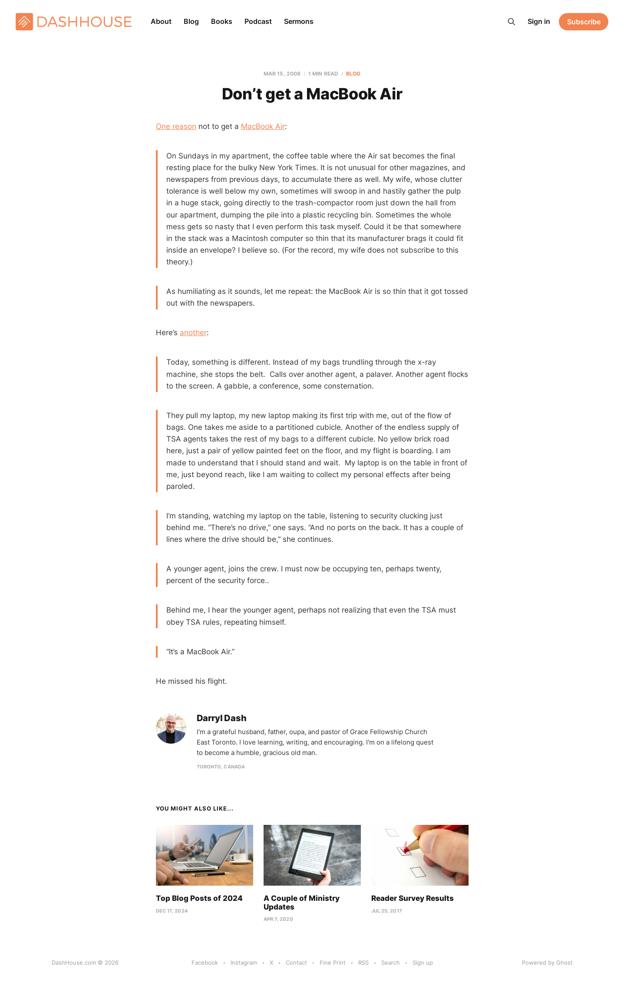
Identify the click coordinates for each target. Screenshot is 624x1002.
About (161, 21)
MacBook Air (263, 126)
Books (221, 21)
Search (390, 962)
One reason (176, 126)
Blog (191, 21)
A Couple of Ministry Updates (302, 902)
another (193, 332)
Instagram (244, 962)
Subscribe (584, 21)
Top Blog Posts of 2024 (199, 898)
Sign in (539, 21)
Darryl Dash (222, 718)
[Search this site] (511, 21)
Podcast (258, 21)
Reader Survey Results (412, 898)
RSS (363, 962)
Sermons (299, 21)
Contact (296, 962)
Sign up (423, 962)
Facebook (204, 962)
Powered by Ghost (547, 962)
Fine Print (333, 962)
